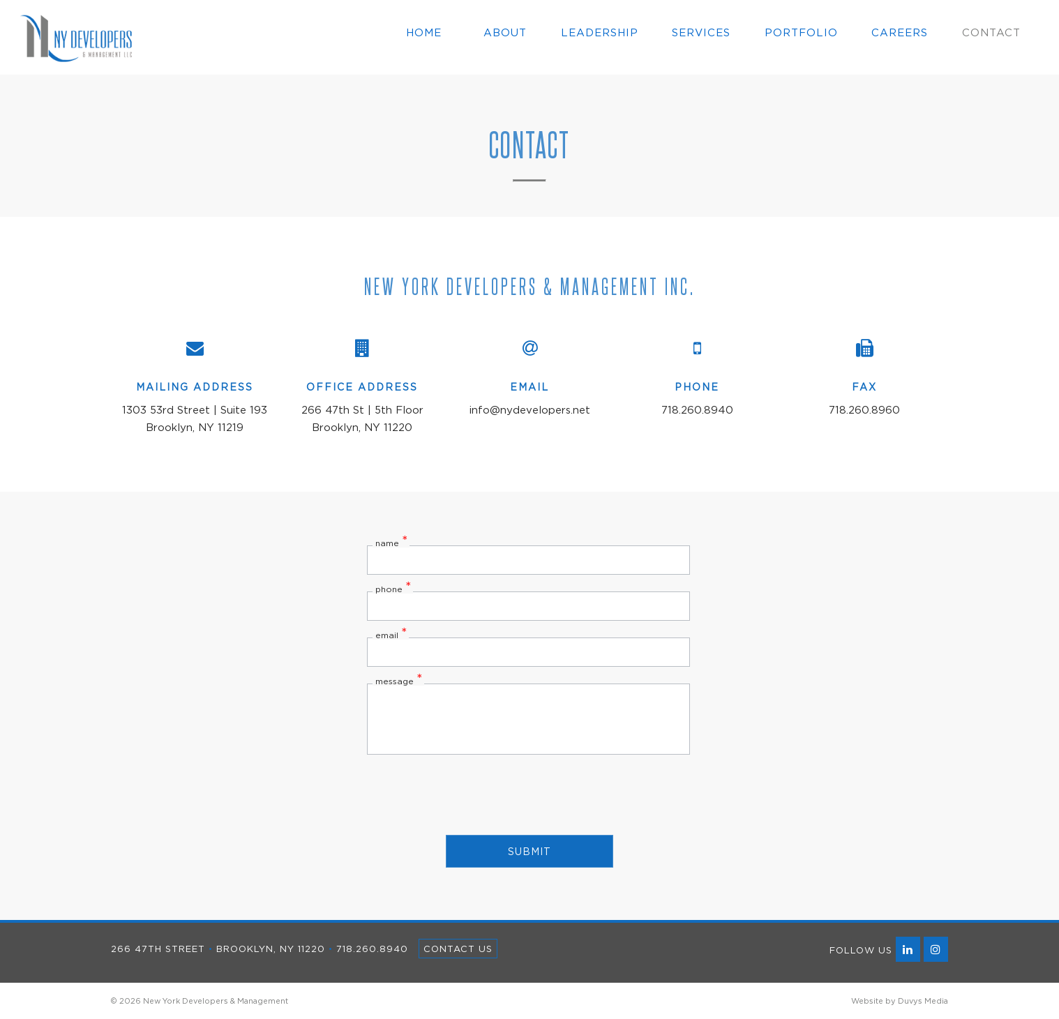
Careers (899, 32)
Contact (991, 32)
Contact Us (458, 948)
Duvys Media (923, 1001)
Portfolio (801, 32)
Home (424, 32)
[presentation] (529, 794)
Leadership (599, 32)
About (505, 32)
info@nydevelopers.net (530, 409)
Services (701, 32)
